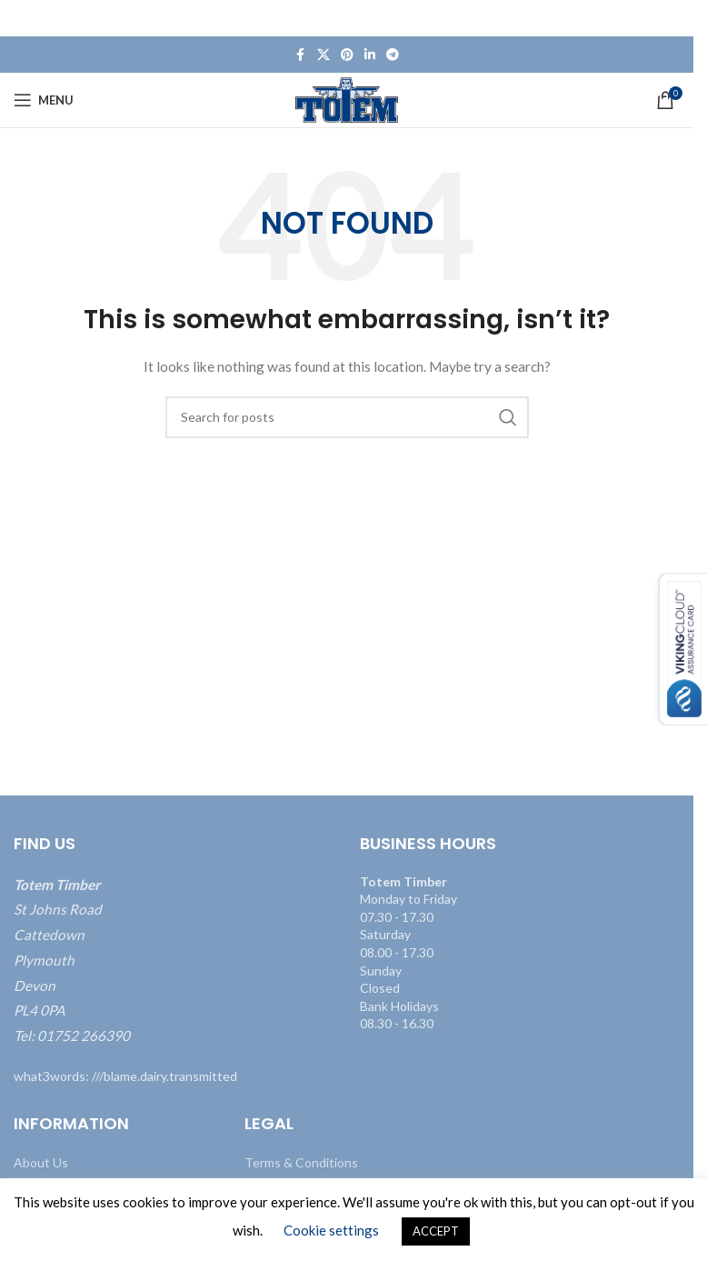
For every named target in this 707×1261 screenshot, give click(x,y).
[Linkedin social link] (370, 55)
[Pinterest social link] (347, 55)
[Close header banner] (670, 18)
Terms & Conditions (301, 1162)
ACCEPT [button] (436, 1231)
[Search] (347, 417)
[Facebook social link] (301, 55)
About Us (41, 1162)
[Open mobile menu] (44, 100)
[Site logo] (346, 98)
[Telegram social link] (392, 55)
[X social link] (323, 55)
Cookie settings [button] (331, 1230)
